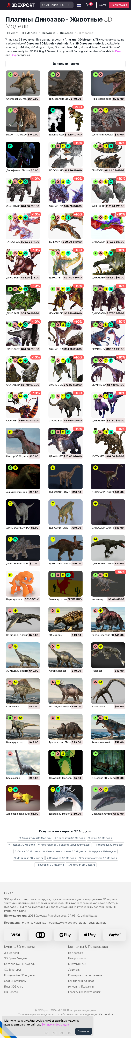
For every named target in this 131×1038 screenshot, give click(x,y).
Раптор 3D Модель (17, 456)
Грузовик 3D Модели (49, 864)
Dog (13, 55)
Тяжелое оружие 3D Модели (98, 858)
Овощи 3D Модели (27, 851)
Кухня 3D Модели (100, 838)
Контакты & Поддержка (88, 946)
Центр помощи (77, 958)
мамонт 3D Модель (18, 134)
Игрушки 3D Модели (102, 851)
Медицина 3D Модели (29, 858)
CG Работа (11, 992)
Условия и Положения (81, 986)
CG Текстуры (12, 969)
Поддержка (75, 953)
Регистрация (119, 4)
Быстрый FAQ (77, 964)
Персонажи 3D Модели (69, 838)
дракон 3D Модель (60, 778)
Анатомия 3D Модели (81, 864)
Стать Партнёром (15, 981)
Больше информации (55, 1024)
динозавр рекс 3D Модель (22, 813)
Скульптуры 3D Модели (35, 838)
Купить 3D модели (19, 946)
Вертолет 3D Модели (61, 858)
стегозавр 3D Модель (19, 98)
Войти (102, 4)
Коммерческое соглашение (85, 975)
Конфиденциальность (82, 981)
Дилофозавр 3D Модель (20, 170)
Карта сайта (106, 1014)
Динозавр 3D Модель (104, 778)
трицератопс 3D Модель (63, 98)
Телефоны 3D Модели (108, 844)
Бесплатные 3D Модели (19, 964)
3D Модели (11, 953)
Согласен (83, 1031)
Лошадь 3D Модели (21, 844)
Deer (118, 51)
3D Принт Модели (15, 958)
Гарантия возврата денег (84, 992)
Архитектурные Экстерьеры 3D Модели (64, 844)
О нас (8, 893)
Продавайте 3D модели (19, 975)
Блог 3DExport (13, 986)
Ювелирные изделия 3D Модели (64, 851)
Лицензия (74, 969)
